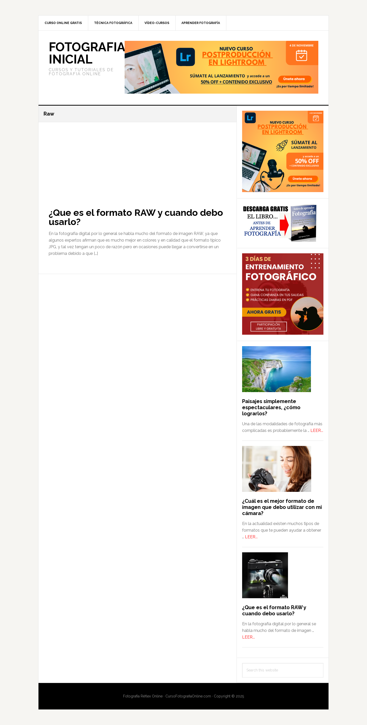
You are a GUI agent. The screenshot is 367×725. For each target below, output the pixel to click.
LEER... (316, 430)
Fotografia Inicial (87, 53)
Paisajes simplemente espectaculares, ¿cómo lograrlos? (271, 407)
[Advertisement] (137, 160)
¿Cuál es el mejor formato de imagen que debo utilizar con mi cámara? (282, 507)
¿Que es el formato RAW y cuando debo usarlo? (136, 217)
